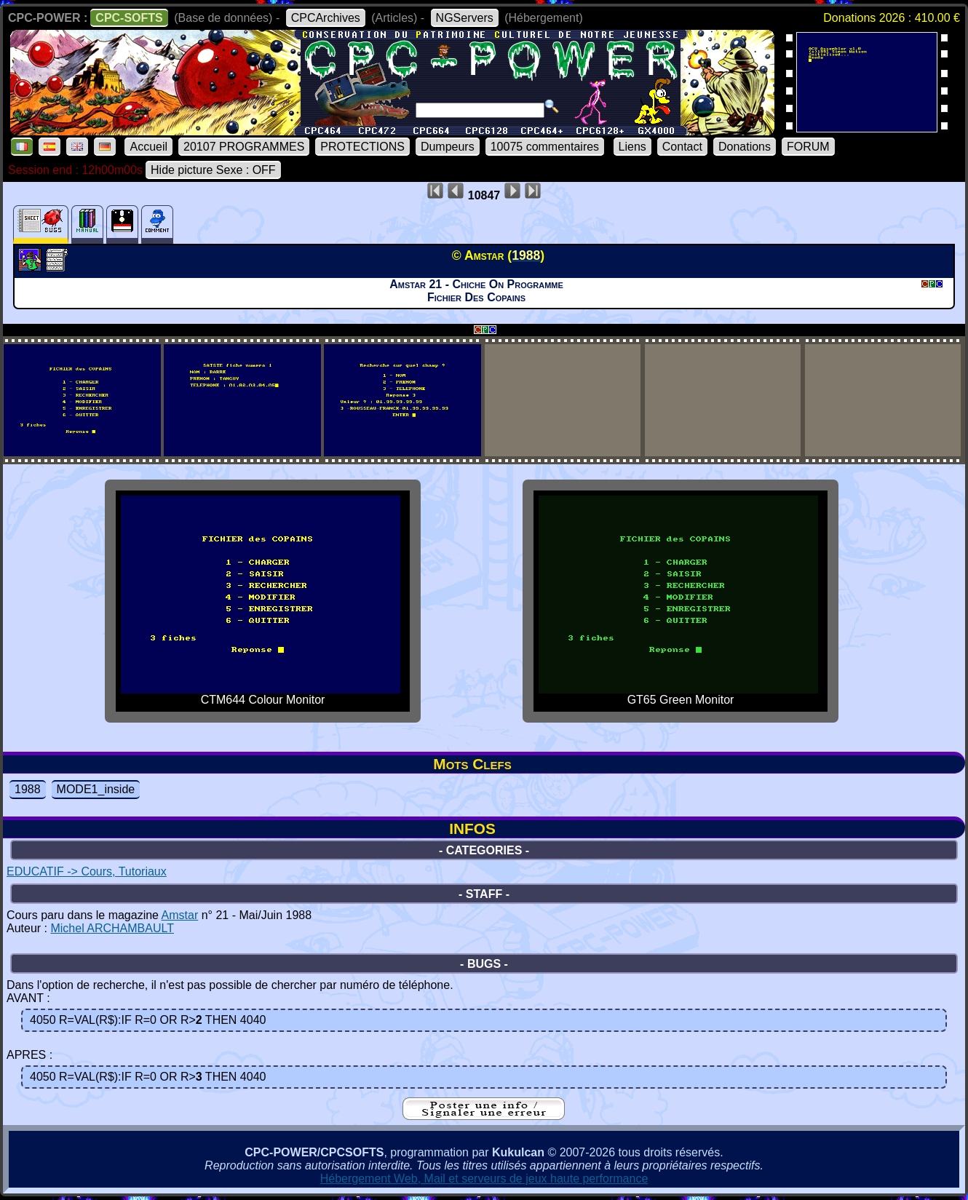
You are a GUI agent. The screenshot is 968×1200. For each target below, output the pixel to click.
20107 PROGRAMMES (243, 146)
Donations (744, 146)
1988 (28, 789)
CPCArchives (325, 18)
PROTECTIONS (362, 146)
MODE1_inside (96, 789)
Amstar (180, 915)
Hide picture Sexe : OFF (213, 170)
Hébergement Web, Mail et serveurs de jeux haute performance (484, 1178)
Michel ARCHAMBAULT (112, 928)
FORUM (808, 146)
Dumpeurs (448, 146)
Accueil (148, 146)
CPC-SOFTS (128, 18)
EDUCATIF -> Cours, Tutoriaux (87, 871)
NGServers (464, 18)
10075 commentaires (545, 146)
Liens (632, 146)
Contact (682, 146)
